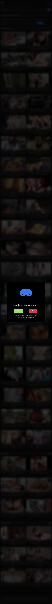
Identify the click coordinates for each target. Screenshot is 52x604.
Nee (33, 310)
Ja (18, 310)
